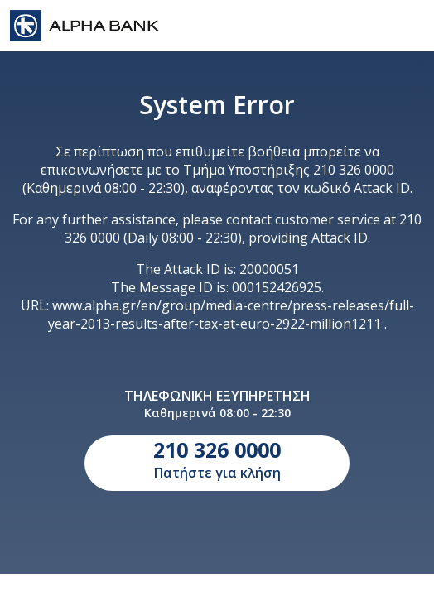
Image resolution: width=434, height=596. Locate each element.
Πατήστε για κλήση (217, 458)
